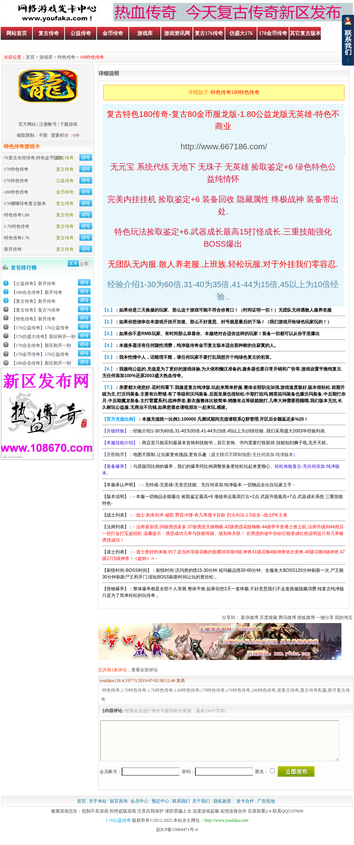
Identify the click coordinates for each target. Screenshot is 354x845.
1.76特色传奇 (17, 226)
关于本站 (98, 808)
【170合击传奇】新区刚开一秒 (41, 345)
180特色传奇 (16, 192)
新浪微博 (249, 617)
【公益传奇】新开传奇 (33, 283)
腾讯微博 (287, 617)
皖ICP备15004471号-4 (177, 837)
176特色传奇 (16, 180)
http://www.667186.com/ (224, 146)
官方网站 (27, 124)
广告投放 (266, 808)
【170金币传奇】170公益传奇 (40, 354)
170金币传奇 (273, 33)
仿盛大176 (241, 33)
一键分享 (325, 617)
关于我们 (201, 808)
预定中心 (160, 808)
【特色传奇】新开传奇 (33, 318)
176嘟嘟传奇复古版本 (25, 203)
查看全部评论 (144, 669)
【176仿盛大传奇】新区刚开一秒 (43, 336)
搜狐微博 (306, 617)
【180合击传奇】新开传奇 (36, 292)
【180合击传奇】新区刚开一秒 (41, 363)
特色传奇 (66, 57)
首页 (30, 57)
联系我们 (181, 808)
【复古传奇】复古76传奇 (35, 310)
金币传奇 (113, 33)
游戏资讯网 (177, 33)
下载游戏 (68, 124)
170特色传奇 (16, 169)
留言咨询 (119, 808)
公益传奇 (80, 33)
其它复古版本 (305, 33)
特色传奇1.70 (17, 237)
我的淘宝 (344, 617)
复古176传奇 (209, 33)
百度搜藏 (268, 617)
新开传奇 (13, 249)
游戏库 (145, 33)
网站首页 (16, 33)
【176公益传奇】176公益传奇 (40, 327)
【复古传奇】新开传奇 (33, 301)
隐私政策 (222, 808)
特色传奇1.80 (17, 215)
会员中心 (139, 808)
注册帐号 (48, 124)
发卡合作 (245, 808)
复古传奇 (48, 33)
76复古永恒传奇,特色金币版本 (33, 157)
